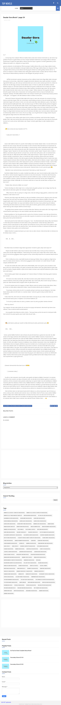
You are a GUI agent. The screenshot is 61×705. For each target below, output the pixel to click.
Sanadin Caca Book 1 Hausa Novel (24, 571)
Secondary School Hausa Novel (46, 574)
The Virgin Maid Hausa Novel (10, 582)
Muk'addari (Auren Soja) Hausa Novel (13, 563)
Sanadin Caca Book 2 (39, 571)
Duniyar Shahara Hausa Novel (47, 535)
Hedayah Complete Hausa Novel (27, 546)
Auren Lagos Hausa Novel (26, 521)
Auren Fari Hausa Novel (39, 518)
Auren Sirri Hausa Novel (9, 524)
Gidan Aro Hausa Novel (43, 540)
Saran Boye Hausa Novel (31, 574)
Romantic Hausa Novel (32, 568)
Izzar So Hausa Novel (45, 549)
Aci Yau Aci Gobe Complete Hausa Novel (20, 651)
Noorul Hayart (43, 566)
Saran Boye (21, 574)
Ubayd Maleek (22, 582)
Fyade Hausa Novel (8, 540)
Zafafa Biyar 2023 (8, 591)
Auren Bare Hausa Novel (26, 518)
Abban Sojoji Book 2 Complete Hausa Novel (37, 513)
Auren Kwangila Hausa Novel (11, 521)
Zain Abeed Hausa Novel (31, 591)
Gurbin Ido (21, 543)
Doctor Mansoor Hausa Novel (47, 532)
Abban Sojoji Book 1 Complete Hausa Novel (14, 513)
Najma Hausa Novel (43, 563)
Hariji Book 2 (15, 546)
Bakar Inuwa (51, 524)
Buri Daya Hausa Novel (42, 529)
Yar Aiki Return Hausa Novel (44, 585)
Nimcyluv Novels (34, 566)
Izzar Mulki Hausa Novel (32, 549)
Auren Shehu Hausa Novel (40, 521)
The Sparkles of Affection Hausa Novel (45, 579)
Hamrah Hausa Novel (31, 543)
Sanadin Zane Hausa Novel (10, 574)
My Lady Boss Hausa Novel (30, 563)
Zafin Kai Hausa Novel (19, 591)
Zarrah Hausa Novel (9, 593)
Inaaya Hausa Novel (19, 549)
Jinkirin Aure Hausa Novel (40, 552)
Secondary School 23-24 (16, 657)
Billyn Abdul (7, 406)
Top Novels (6, 2)
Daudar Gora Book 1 (27, 406)
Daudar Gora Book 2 (33, 532)
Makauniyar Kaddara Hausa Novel (12, 557)
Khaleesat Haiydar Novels (22, 554)
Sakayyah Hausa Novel (45, 568)
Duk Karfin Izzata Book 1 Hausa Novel (13, 535)
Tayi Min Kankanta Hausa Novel (11, 579)
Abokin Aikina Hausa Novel (30, 515)
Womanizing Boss (8, 585)
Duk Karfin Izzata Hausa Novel (31, 535)
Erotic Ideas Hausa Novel (10, 538)
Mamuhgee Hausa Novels (40, 557)
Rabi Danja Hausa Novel (9, 568)
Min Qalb (38, 560)
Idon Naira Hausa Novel (42, 546)
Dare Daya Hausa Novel (9, 532)
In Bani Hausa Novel (8, 549)
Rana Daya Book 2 (21, 568)
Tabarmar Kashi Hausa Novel (38, 577)
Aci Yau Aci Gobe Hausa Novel (45, 515)
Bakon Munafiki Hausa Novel (49, 526)
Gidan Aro (33, 540)
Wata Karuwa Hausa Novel (34, 582)
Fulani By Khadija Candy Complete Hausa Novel (29, 538)
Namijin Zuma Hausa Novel (10, 566)
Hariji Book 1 (7, 546)
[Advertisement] (30, 465)
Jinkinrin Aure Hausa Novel (25, 552)
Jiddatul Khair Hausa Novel (10, 552)
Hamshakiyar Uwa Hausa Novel (45, 543)
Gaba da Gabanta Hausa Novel (22, 540)
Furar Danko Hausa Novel (48, 538)
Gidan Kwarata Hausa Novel (10, 543)
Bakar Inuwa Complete (9, 526)
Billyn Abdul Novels (16, 406)
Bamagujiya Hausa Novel (10, 529)
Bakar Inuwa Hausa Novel (23, 526)
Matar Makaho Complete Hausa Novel (13, 560)
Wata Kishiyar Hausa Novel (48, 582)
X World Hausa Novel (19, 585)
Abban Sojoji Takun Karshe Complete (13, 515)
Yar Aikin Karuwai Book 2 (9, 588)
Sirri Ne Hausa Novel (9, 577)
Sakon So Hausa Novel (9, 571)
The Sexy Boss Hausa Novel (27, 579)
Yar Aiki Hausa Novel (31, 585)
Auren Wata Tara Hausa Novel (24, 524)
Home (3, 8)
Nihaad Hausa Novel (23, 566)
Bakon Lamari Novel (35, 526)
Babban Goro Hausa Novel (40, 524)
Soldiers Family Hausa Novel (22, 577)
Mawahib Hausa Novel (29, 560)
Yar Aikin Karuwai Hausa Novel (24, 588)
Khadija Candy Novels (9, 554)
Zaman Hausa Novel (43, 591)
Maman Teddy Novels (27, 557)
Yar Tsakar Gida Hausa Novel (40, 588)
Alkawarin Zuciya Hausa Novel (11, 518)
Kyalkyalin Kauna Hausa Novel (38, 554)
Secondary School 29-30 (16, 664)
